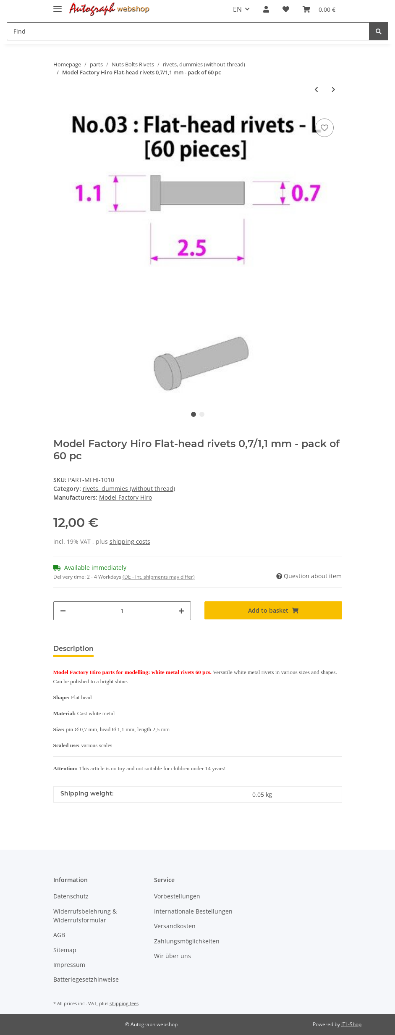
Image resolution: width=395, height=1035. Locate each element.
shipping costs (130, 541)
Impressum (69, 965)
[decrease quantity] (63, 611)
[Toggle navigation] (57, 5)
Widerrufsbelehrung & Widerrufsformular (85, 915)
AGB (59, 935)
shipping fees (124, 1003)
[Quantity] (122, 611)
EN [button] (237, 9)
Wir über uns (172, 956)
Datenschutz (71, 896)
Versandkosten (175, 926)
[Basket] (319, 9)
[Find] (188, 31)
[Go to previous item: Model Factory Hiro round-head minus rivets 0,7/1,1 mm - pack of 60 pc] (316, 89)
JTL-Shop (351, 1024)
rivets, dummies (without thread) (129, 488)
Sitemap (64, 950)
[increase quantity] (181, 611)
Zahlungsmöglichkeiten (187, 941)
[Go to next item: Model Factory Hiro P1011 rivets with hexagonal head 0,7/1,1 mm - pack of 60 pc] (333, 89)
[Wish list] (286, 9)
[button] (266, 9)
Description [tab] (73, 649)
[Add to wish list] (324, 128)
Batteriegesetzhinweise (86, 979)
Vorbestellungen (177, 896)
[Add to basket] (273, 610)
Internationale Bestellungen (193, 911)
